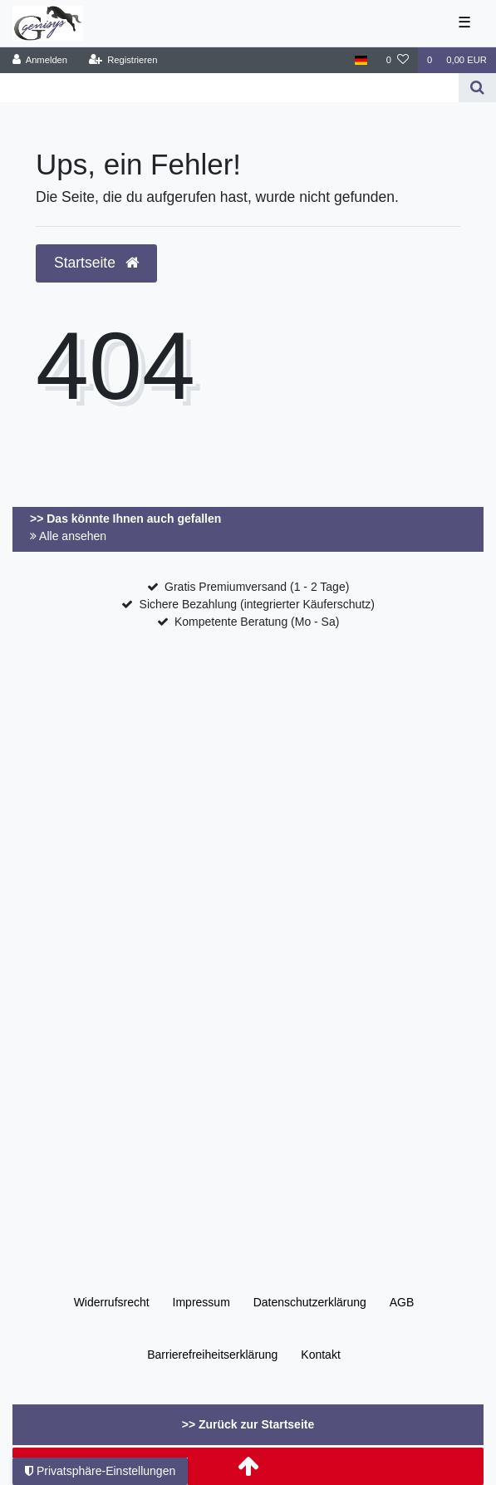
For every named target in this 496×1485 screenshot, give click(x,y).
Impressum (201, 1302)
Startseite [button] (96, 262)
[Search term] (229, 87)
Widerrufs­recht (112, 1302)
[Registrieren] (122, 60)
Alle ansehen (68, 536)
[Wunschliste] (397, 60)
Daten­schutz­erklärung (309, 1302)
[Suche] (477, 87)
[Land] (361, 60)
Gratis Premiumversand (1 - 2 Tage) (257, 586)
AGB (402, 1302)
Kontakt (320, 1354)
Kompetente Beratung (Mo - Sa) (256, 621)
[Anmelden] (40, 60)
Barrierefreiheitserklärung (212, 1354)
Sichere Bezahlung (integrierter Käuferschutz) (257, 604)
